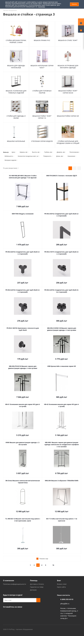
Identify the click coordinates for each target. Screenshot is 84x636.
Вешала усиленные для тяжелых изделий (16, 92)
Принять (74, 4)
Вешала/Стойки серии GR (68, 116)
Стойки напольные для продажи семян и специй (68, 142)
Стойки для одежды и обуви (16, 117)
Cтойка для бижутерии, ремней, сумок (16, 41)
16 (53, 565)
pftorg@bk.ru (64, 603)
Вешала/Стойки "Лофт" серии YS (42, 117)
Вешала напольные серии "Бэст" (42, 66)
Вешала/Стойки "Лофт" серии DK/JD (67, 92)
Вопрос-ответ (62, 584)
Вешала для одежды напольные (16, 66)
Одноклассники (5, 612)
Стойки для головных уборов (42, 92)
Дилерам (33, 590)
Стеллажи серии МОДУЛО (42, 141)
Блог (59, 580)
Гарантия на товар (36, 587)
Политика (41, 7)
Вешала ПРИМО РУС (42, 40)
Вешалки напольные (16, 141)
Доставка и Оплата (37, 584)
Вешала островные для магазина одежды (68, 66)
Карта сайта (61, 587)
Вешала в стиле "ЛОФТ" (68, 40)
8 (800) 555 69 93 (66, 599)
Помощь (33, 580)
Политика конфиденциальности (14, 584)
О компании (8, 580)
